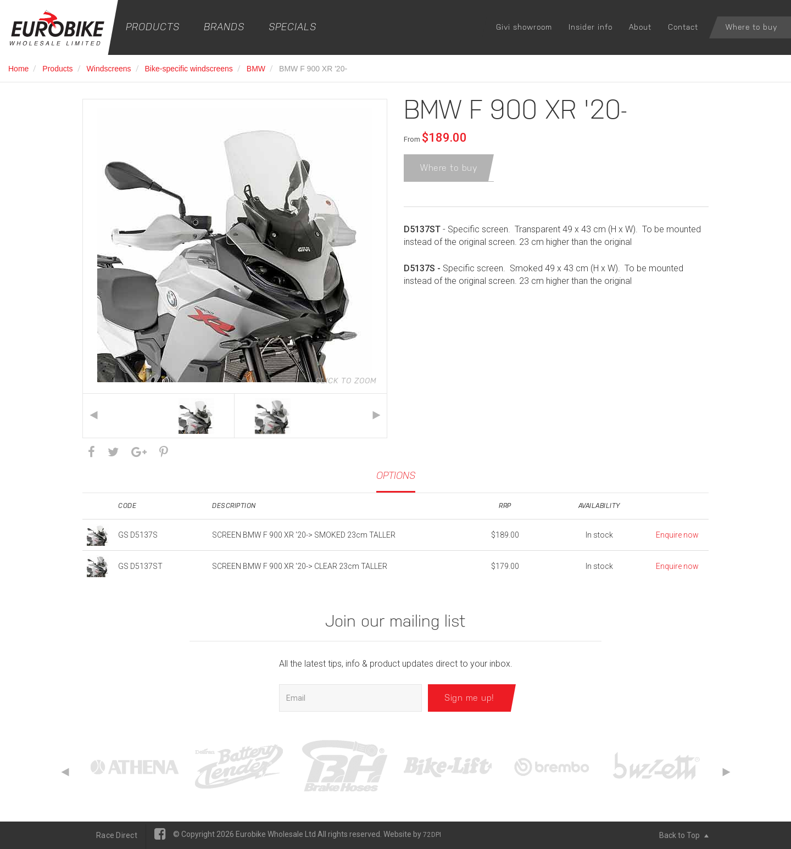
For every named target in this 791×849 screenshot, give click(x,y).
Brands (224, 26)
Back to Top (684, 835)
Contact (683, 27)
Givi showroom (524, 27)
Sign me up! (469, 697)
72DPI (432, 835)
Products (153, 26)
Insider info (590, 27)
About (640, 27)
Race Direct (116, 835)
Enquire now (677, 534)
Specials (292, 26)
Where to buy (751, 27)
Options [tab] (395, 475)
